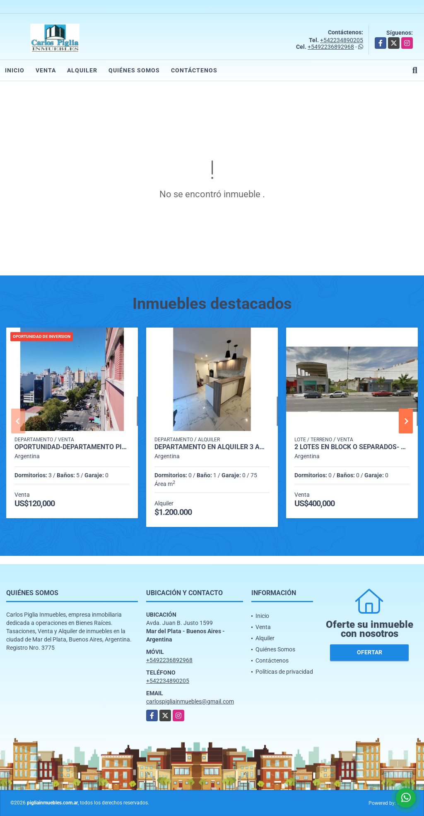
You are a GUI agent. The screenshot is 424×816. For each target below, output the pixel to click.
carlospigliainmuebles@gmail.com (190, 701)
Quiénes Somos (134, 70)
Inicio (14, 70)
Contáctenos (194, 70)
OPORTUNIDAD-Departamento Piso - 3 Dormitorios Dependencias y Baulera (72, 447)
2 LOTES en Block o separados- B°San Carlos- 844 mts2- (352, 447)
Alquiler (82, 70)
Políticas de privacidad (284, 671)
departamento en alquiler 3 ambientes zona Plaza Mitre (212, 447)
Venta (46, 70)
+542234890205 (341, 40)
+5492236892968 (331, 46)
